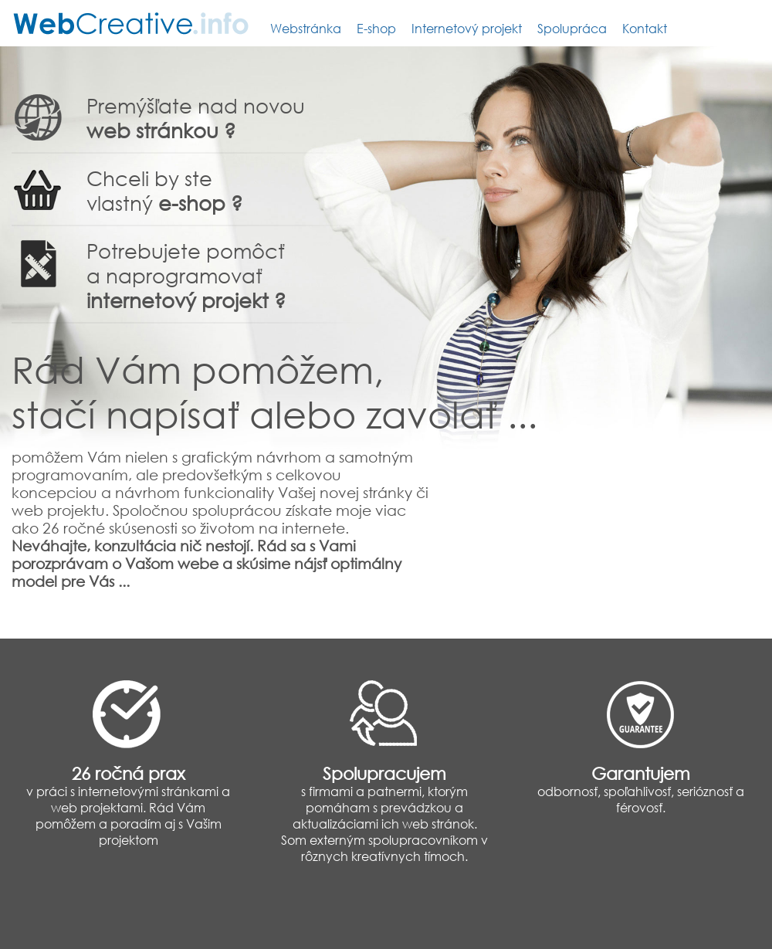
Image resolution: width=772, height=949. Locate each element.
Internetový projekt (466, 28)
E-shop (376, 28)
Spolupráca (572, 28)
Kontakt (644, 28)
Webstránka (305, 28)
